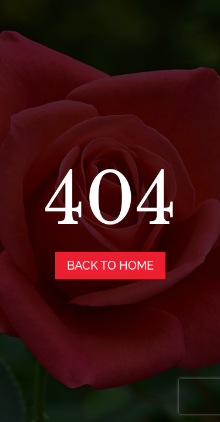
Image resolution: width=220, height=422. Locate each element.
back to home (110, 265)
